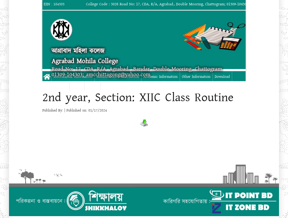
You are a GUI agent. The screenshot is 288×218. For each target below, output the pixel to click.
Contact (92, 86)
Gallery (76, 86)
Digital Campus (55, 86)
